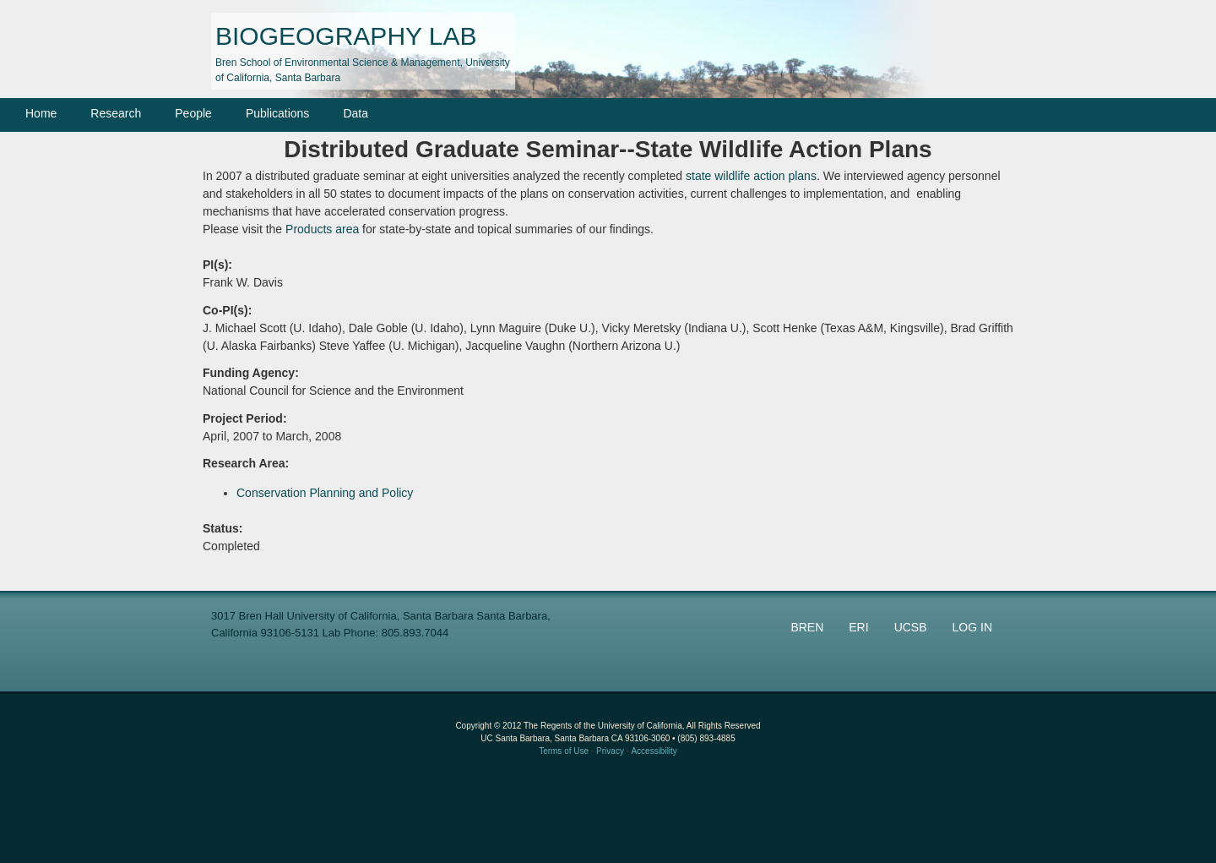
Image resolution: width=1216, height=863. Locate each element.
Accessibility (653, 751)
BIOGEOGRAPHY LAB (346, 36)
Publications (278, 113)
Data (355, 113)
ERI (858, 627)
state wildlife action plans (751, 176)
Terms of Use (564, 751)
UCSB (910, 627)
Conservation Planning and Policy (324, 493)
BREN (806, 627)
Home (41, 113)
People (193, 113)
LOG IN (972, 627)
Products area (322, 229)
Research (115, 113)
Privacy (610, 751)
